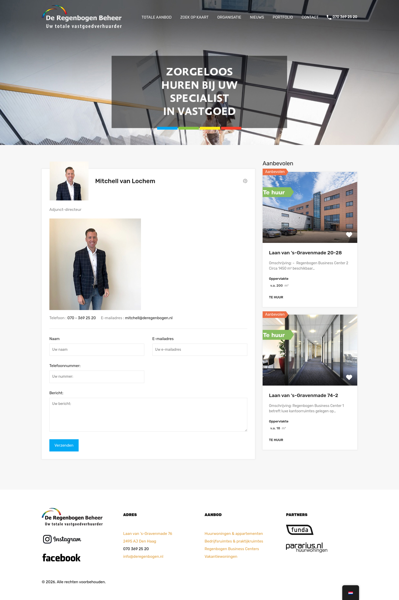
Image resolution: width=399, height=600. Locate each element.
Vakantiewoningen (221, 555)
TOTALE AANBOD (157, 17)
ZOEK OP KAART (194, 17)
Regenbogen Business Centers (232, 548)
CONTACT (310, 17)
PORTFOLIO (283, 17)
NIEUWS (257, 17)
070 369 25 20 (345, 17)
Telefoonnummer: (64, 364)
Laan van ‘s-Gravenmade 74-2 (303, 395)
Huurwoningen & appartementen (234, 532)
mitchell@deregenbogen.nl (149, 317)
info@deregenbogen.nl (143, 555)
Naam (54, 337)
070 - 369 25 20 (81, 317)
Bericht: (56, 392)
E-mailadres (163, 337)
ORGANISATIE (229, 17)
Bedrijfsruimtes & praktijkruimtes (234, 540)
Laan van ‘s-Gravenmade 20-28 (305, 253)
